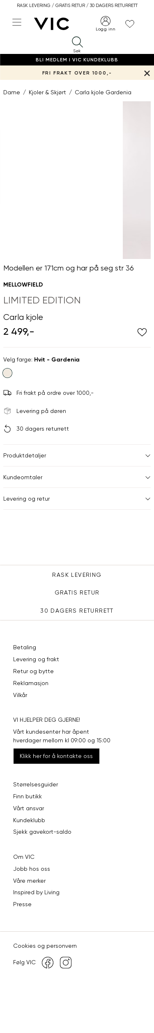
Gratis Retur (77, 592)
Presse (22, 904)
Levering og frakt (36, 659)
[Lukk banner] (147, 72)
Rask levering (76, 574)
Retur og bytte (33, 671)
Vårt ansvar (28, 808)
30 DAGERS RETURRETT (77, 610)
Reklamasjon (30, 683)
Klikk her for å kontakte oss (56, 756)
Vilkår (20, 695)
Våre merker (29, 880)
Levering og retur (77, 498)
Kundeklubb (29, 820)
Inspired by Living (36, 892)
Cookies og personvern (45, 945)
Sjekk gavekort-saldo (42, 831)
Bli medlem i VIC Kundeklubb (77, 60)
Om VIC (23, 856)
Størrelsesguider (35, 784)
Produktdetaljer (77, 455)
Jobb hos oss (31, 868)
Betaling (24, 647)
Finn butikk (27, 796)
